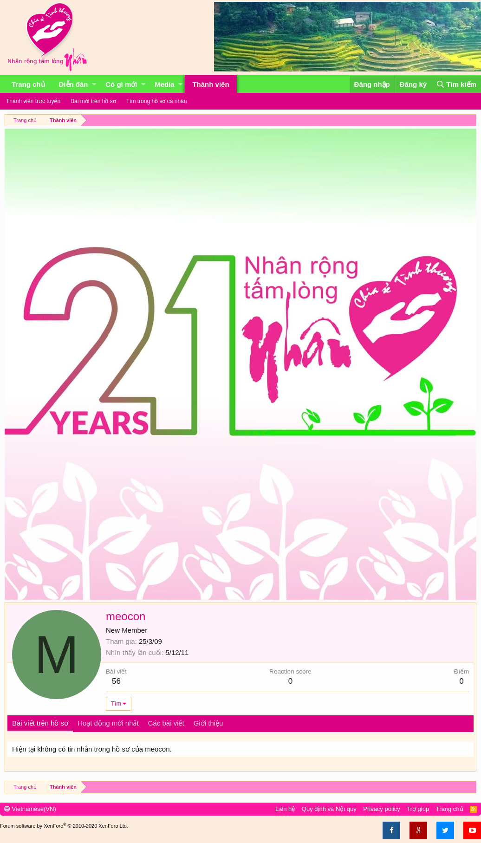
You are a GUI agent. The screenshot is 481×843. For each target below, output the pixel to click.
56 (116, 681)
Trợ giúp (418, 808)
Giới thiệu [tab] (208, 723)
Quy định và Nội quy (329, 808)
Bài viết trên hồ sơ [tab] (40, 723)
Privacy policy (381, 808)
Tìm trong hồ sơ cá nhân (156, 101)
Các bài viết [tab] (166, 723)
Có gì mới (121, 84)
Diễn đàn (73, 84)
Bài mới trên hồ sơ (93, 101)
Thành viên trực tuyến (33, 101)
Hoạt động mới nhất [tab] (108, 723)
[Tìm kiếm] (456, 84)
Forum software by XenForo (64, 826)
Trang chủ (28, 84)
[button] (94, 84)
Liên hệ (285, 808)
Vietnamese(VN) (30, 808)
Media (165, 84)
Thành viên (210, 84)
